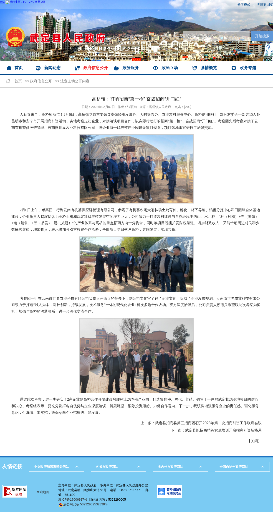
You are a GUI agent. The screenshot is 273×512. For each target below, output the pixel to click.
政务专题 (248, 67)
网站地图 (42, 492)
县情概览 (209, 67)
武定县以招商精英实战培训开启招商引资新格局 (223, 430)
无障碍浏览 (265, 4)
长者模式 (244, 4)
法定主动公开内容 (74, 81)
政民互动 (170, 67)
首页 (19, 67)
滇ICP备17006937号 (72, 499)
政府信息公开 (95, 67)
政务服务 (130, 67)
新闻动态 (52, 67)
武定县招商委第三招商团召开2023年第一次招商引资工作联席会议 (208, 423)
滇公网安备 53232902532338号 (83, 504)
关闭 (254, 441)
